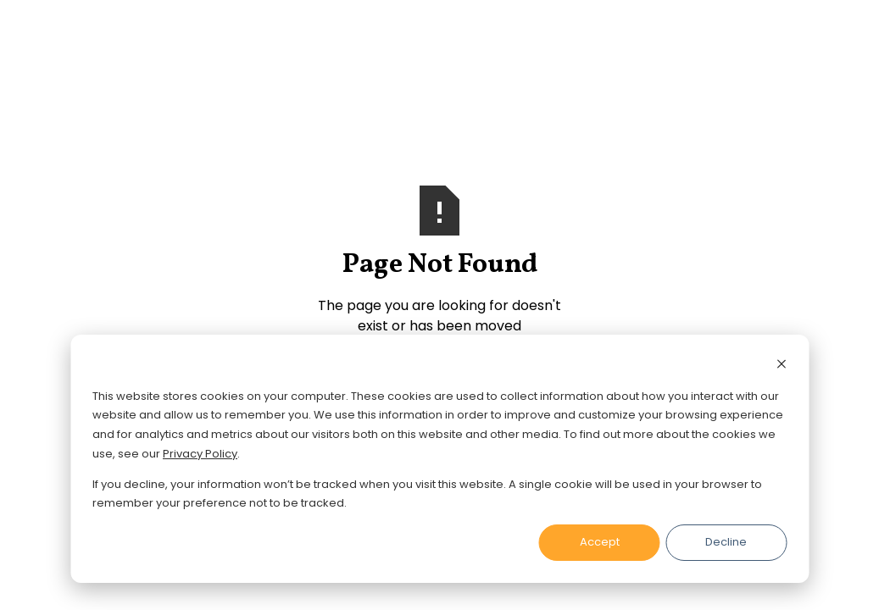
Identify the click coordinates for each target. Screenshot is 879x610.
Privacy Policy (200, 454)
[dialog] (439, 459)
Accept (600, 542)
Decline (726, 542)
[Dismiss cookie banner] (781, 366)
